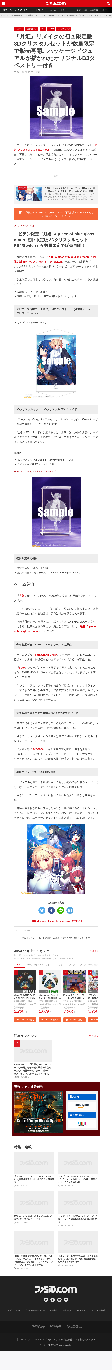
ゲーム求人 (62, 10)
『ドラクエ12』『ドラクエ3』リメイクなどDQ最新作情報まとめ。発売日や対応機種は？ (34, 1199)
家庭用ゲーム (53, 15)
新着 (6, 10)
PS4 (64, 15)
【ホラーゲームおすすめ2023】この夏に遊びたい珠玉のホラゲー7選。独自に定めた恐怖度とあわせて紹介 (78, 1278)
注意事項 (65, 1330)
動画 (83, 10)
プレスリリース (84, 15)
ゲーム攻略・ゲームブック (39, 982)
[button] (82, 1125)
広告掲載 (96, 1330)
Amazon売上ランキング (33, 968)
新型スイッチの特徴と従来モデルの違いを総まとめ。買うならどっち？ (33, 1237)
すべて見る (93, 968)
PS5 (21, 10)
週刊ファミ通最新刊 (30, 1106)
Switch (13, 10)
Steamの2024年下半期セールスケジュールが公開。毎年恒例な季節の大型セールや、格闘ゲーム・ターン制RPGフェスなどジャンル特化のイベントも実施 (33, 1088)
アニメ (72, 982)
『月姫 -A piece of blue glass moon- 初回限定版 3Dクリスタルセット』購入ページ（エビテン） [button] (56, 231)
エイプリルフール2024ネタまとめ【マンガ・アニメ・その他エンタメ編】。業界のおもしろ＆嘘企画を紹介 (77, 1198)
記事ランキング (26, 1054)
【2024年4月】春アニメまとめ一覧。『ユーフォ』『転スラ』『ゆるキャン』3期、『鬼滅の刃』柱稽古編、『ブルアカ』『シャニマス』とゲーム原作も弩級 (33, 1279)
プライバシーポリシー (37, 1330)
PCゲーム (30, 10)
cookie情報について (82, 1330)
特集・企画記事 (95, 10)
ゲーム (19, 982)
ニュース (74, 10)
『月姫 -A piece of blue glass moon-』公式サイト (56, 939)
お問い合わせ (18, 1330)
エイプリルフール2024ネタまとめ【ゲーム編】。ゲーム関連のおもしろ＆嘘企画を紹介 (78, 1238)
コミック (60, 982)
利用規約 (54, 1330)
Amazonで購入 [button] (25, 1038)
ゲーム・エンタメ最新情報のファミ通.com (18, 15)
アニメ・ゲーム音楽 (89, 982)
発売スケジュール (46, 10)
